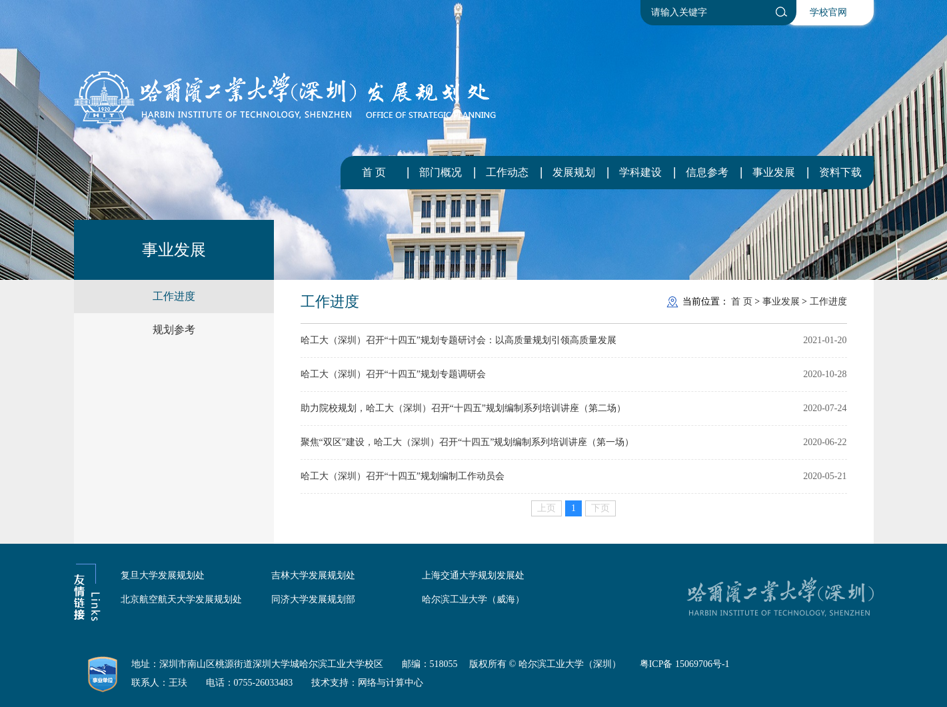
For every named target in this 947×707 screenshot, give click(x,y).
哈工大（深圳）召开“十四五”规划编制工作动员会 (402, 476)
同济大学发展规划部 (313, 599)
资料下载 (840, 172)
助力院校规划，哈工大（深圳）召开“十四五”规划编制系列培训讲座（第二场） (463, 408)
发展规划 (573, 172)
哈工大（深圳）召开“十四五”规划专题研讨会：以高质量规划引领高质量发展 (458, 340)
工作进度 (174, 296)
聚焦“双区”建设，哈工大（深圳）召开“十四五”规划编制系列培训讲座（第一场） (467, 442)
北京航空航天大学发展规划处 (181, 599)
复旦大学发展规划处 (163, 575)
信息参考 (707, 172)
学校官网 (828, 12)
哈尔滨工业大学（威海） (473, 599)
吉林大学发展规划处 (313, 575)
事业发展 (773, 172)
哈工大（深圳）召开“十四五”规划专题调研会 (393, 374)
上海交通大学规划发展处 (473, 575)
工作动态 (507, 172)
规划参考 (174, 329)
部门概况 (440, 172)
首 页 (374, 172)
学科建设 (640, 172)
